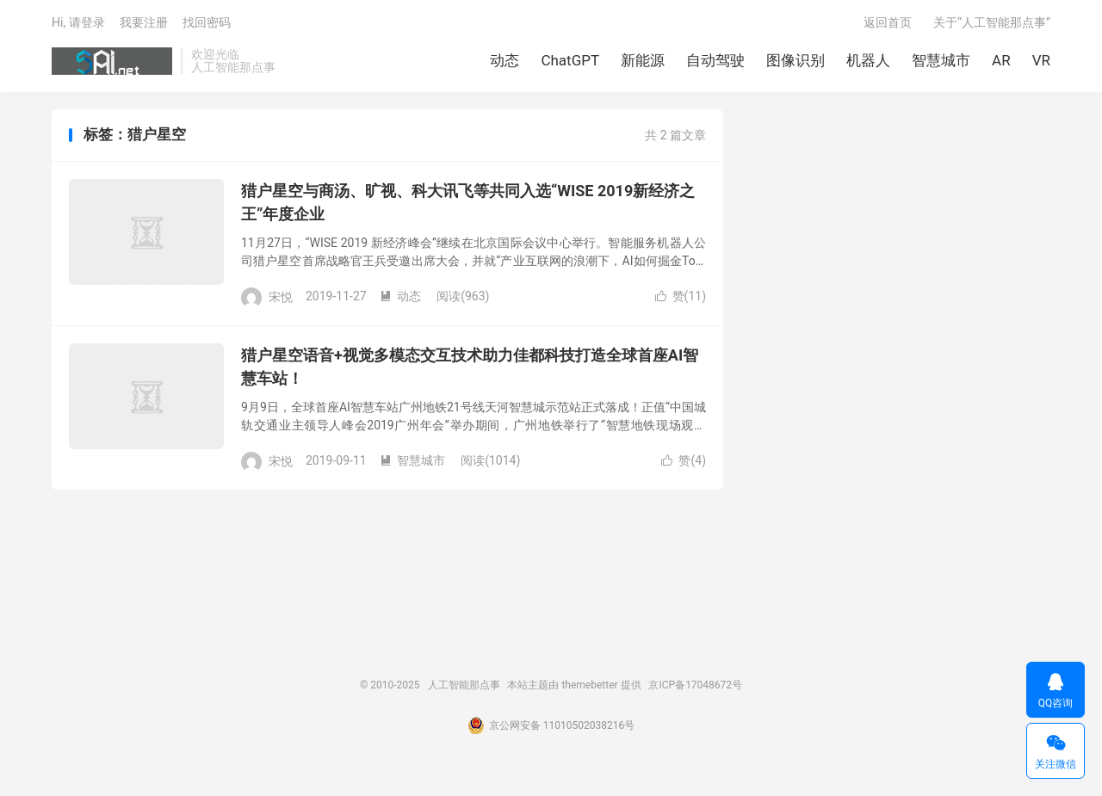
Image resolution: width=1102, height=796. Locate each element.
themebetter (589, 685)
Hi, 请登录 (78, 22)
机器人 (868, 60)
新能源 (643, 60)
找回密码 (207, 22)
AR (1001, 60)
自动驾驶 (715, 60)
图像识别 (795, 60)
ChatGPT (570, 60)
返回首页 (888, 22)
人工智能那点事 (112, 61)
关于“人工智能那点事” (991, 22)
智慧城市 (941, 60)
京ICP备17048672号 (695, 685)
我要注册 (144, 22)
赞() (680, 296)
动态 (504, 60)
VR (1041, 60)
